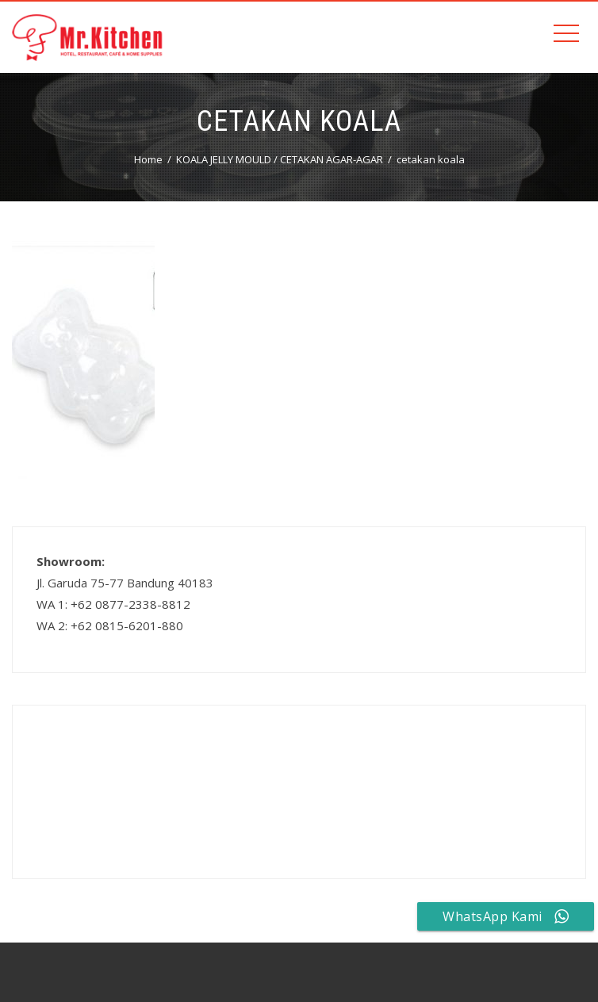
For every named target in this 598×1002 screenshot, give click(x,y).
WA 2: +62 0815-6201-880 (109, 625)
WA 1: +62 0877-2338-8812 (113, 604)
